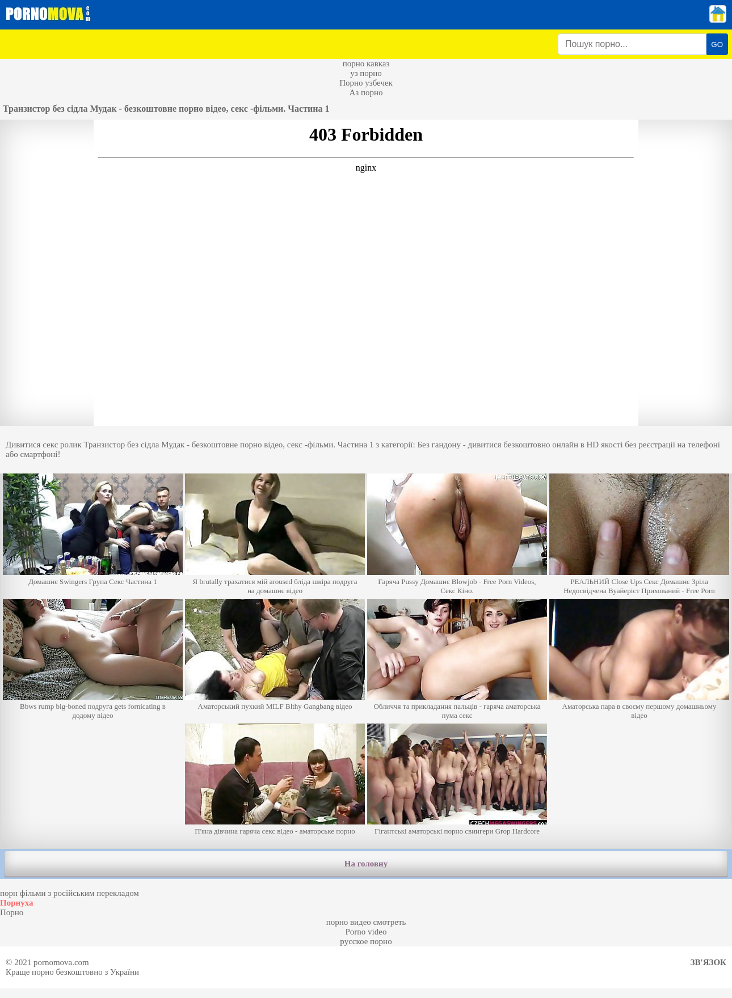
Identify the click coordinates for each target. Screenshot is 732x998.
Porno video (366, 931)
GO (717, 44)
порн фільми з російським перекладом (69, 893)
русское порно (366, 941)
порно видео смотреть (366, 922)
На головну (366, 863)
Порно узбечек (366, 82)
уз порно (366, 73)
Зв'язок (708, 962)
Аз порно (365, 92)
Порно (11, 912)
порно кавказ (366, 63)
